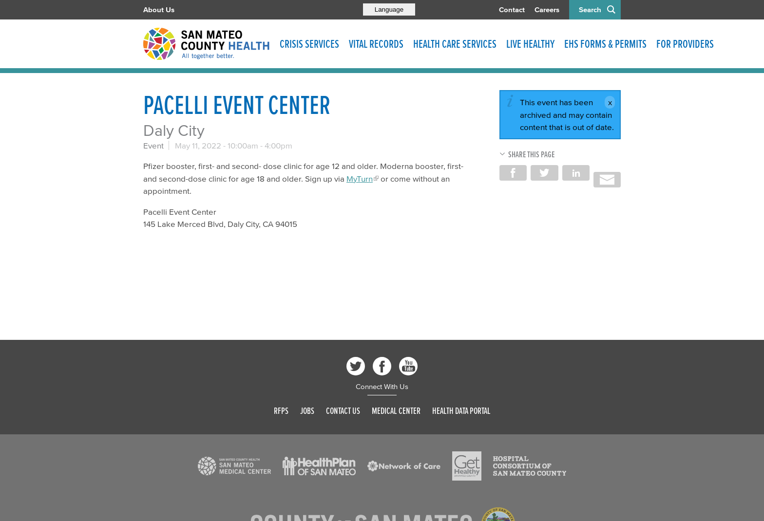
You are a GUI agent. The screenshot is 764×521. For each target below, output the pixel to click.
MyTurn (359, 178)
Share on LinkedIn (576, 173)
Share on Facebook (513, 173)
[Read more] (234, 466)
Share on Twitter (544, 173)
